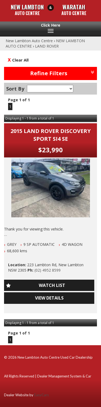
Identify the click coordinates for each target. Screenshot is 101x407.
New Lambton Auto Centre (29, 40)
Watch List (52, 285)
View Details (49, 298)
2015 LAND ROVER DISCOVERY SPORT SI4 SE (51, 134)
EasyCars (41, 395)
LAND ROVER (47, 46)
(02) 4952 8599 (47, 270)
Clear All (20, 60)
